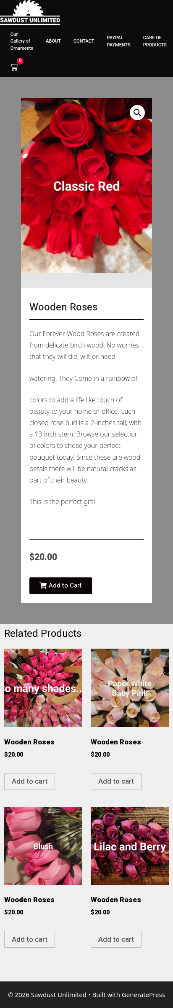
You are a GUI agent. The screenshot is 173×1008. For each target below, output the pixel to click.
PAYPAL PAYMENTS (118, 41)
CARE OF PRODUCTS (155, 41)
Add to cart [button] (29, 781)
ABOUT (53, 41)
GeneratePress (143, 994)
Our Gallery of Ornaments (21, 41)
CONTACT (83, 41)
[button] (137, 112)
